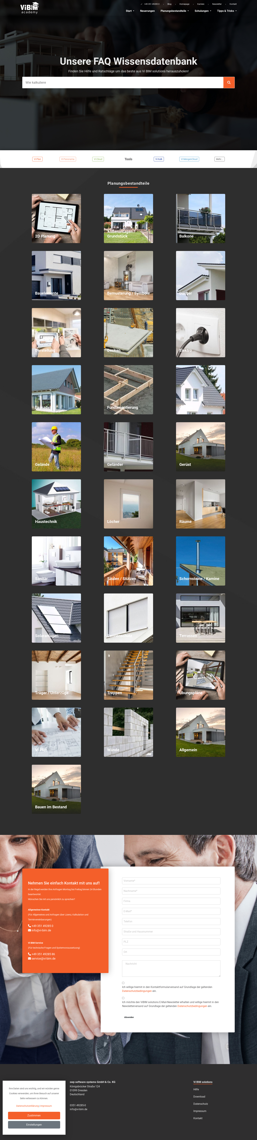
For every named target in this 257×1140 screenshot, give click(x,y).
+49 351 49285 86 (41, 954)
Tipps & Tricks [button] (226, 10)
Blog (169, 4)
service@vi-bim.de (42, 958)
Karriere (200, 4)
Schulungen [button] (202, 10)
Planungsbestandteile (174, 10)
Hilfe (196, 1089)
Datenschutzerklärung (27, 1106)
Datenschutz (200, 1103)
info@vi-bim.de (39, 930)
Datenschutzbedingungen (137, 991)
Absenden (129, 1017)
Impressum (199, 1111)
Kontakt (233, 4)
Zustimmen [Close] (34, 1115)
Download (199, 1096)
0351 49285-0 (78, 1105)
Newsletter (217, 4)
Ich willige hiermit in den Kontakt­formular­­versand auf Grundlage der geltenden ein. (167, 989)
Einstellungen (34, 1124)
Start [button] (129, 10)
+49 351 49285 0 (40, 926)
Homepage (184, 4)
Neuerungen (147, 10)
